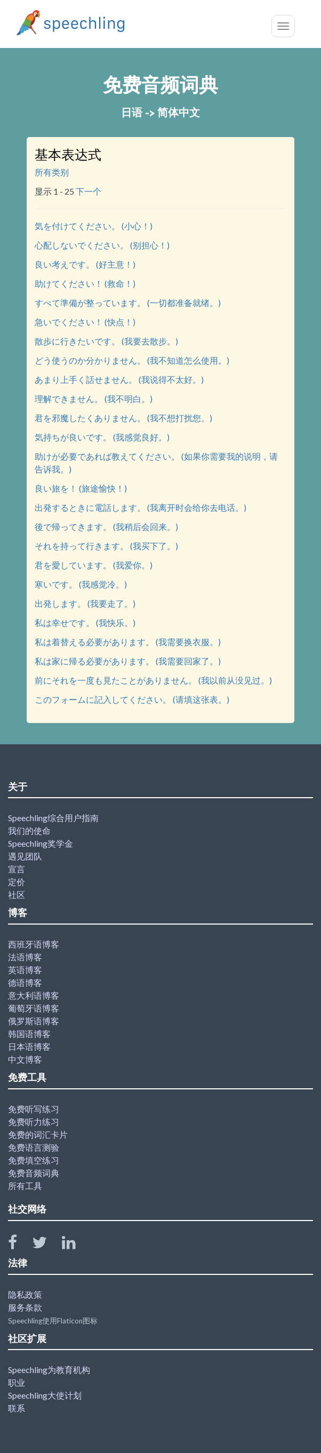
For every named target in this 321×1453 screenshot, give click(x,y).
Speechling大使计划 (45, 1395)
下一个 (88, 191)
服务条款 (25, 1307)
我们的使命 (29, 830)
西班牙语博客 (33, 944)
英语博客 (25, 970)
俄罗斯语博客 (33, 1021)
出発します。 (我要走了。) (85, 603)
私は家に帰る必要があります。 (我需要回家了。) (128, 661)
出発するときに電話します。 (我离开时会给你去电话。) (140, 507)
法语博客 (25, 957)
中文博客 (25, 1059)
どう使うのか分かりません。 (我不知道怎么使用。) (132, 360)
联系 (16, 1408)
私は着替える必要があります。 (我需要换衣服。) (128, 642)
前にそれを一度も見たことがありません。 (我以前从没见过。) (153, 680)
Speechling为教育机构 (49, 1369)
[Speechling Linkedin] (75, 1245)
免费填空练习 (33, 1160)
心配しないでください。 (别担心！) (102, 245)
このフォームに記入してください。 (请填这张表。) (132, 699)
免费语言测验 (33, 1147)
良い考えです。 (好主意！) (85, 264)
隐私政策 (25, 1294)
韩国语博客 (29, 1034)
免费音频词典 (33, 1173)
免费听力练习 (33, 1122)
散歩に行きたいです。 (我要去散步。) (106, 341)
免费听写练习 (33, 1109)
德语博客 (25, 982)
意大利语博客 (33, 995)
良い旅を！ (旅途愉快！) (81, 488)
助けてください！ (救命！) (85, 283)
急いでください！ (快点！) (85, 322)
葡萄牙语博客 (33, 1008)
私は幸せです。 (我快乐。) (85, 622)
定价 (16, 882)
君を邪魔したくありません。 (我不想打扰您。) (123, 418)
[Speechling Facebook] (19, 1245)
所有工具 (25, 1186)
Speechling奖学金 (40, 843)
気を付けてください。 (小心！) (94, 226)
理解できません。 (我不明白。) (94, 399)
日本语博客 (29, 1046)
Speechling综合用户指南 (53, 818)
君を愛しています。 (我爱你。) (94, 565)
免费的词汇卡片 (38, 1134)
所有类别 (52, 172)
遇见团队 (25, 856)
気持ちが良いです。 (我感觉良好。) (102, 437)
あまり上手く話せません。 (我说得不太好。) (119, 379)
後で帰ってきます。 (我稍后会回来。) (106, 526)
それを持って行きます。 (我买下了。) (106, 546)
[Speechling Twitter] (46, 1245)
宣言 (16, 869)
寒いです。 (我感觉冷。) (81, 584)
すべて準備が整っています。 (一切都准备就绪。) (128, 303)
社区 (16, 894)
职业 (16, 1382)
